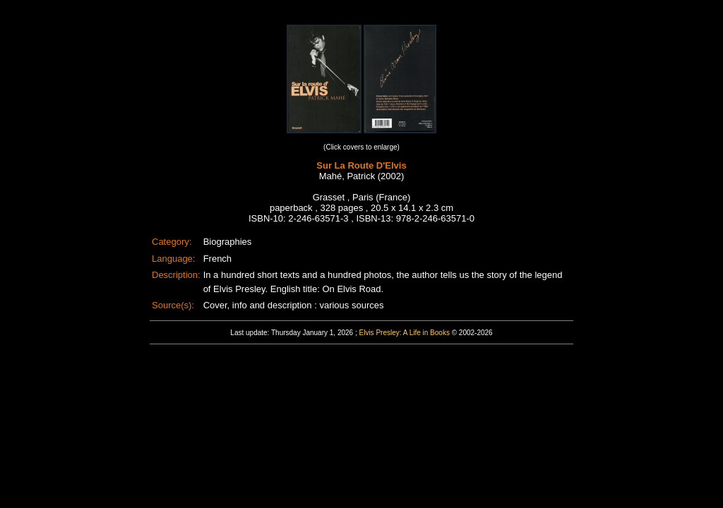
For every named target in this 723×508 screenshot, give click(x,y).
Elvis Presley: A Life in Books (404, 333)
